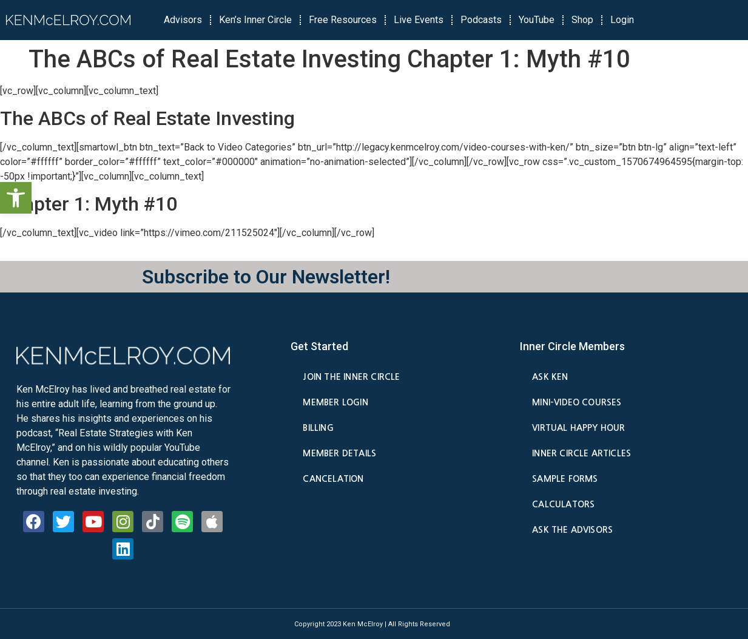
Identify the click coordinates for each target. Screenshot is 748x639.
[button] (16, 198)
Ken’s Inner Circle (255, 19)
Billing (318, 428)
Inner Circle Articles (581, 453)
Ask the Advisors (572, 530)
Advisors (183, 19)
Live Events (418, 19)
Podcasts (481, 19)
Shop (582, 19)
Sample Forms (565, 479)
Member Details (339, 453)
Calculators (563, 504)
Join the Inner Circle (351, 377)
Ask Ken (550, 377)
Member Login (335, 402)
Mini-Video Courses (576, 402)
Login (622, 19)
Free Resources (343, 19)
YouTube (536, 19)
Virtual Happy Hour (578, 428)
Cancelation (333, 479)
